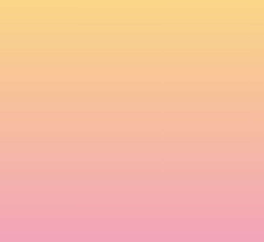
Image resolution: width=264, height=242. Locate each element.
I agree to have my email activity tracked (105, 158)
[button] (197, 11)
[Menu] (240, 11)
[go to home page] (41, 26)
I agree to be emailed (85, 150)
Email (142, 121)
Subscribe (71, 174)
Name (61, 121)
